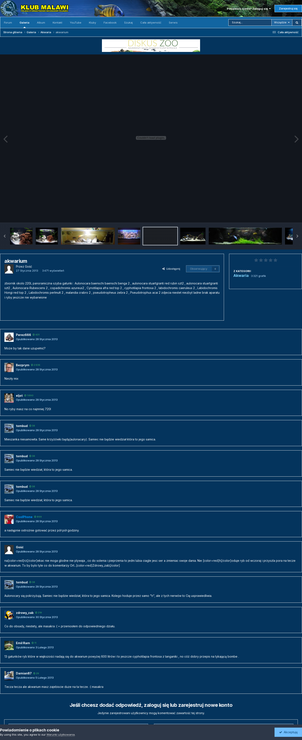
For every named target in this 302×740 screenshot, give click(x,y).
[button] (4, 236)
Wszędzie (280, 22)
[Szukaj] (250, 22)
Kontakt (57, 22)
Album (41, 22)
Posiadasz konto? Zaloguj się (249, 8)
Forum (8, 22)
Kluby (92, 22)
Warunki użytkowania (61, 734)
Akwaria (241, 275)
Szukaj (128, 22)
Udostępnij (171, 268)
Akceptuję (288, 732)
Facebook (110, 22)
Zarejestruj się (288, 8)
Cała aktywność (150, 22)
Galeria (24, 24)
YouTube (75, 22)
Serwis (173, 22)
